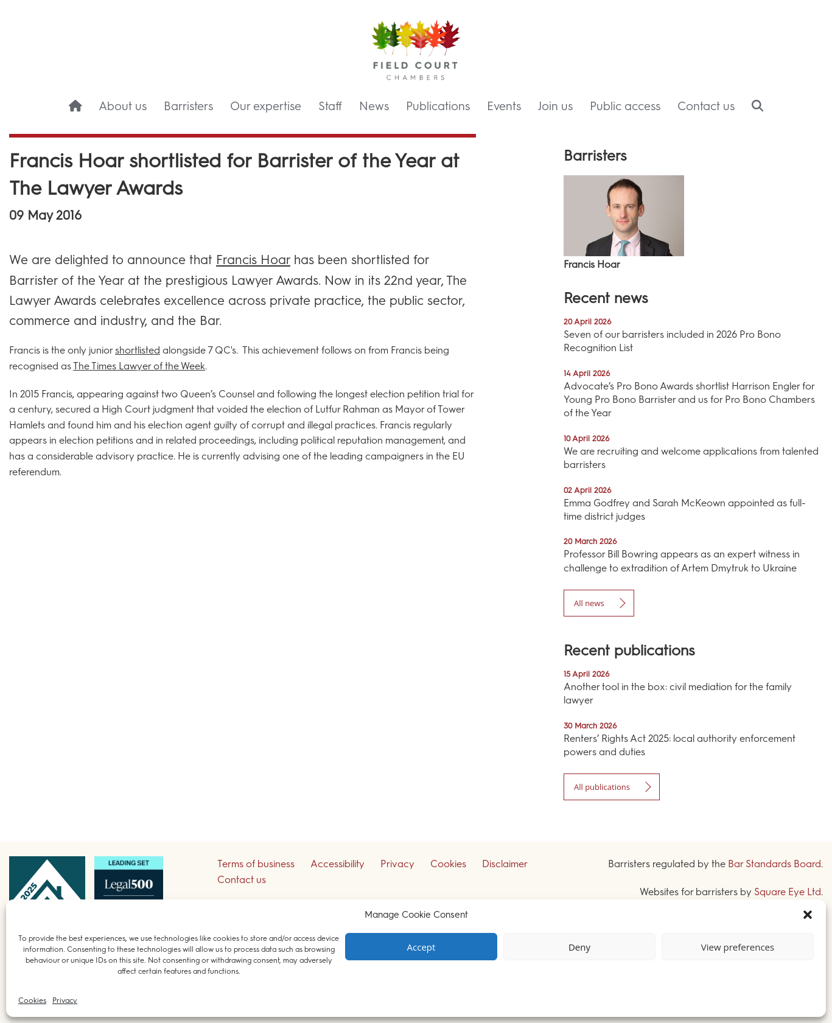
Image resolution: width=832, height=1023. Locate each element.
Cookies (32, 1000)
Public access (625, 106)
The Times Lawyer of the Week (139, 366)
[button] (808, 915)
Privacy (64, 1000)
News (374, 106)
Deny (579, 947)
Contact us (706, 106)
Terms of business (256, 864)
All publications (602, 786)
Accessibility (337, 864)
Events (504, 106)
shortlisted (137, 350)
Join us (555, 106)
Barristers (188, 106)
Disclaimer (505, 864)
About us (123, 106)
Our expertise (265, 106)
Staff (330, 106)
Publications (438, 106)
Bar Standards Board (774, 864)
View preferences (737, 947)
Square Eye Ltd (787, 892)
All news (589, 603)
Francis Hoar (253, 259)
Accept (421, 947)
